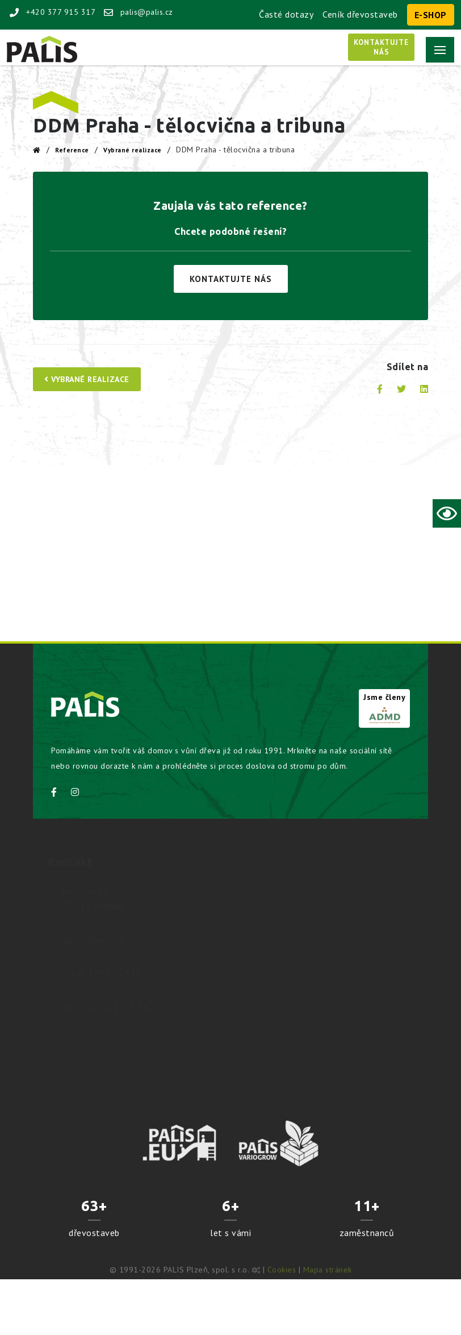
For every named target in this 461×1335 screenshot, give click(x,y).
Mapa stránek (327, 1269)
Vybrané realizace (132, 150)
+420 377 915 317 (52, 12)
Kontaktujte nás (231, 278)
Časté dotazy (286, 14)
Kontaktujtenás (381, 47)
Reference (72, 150)
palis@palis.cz (138, 12)
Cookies (281, 1269)
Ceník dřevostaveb (360, 14)
